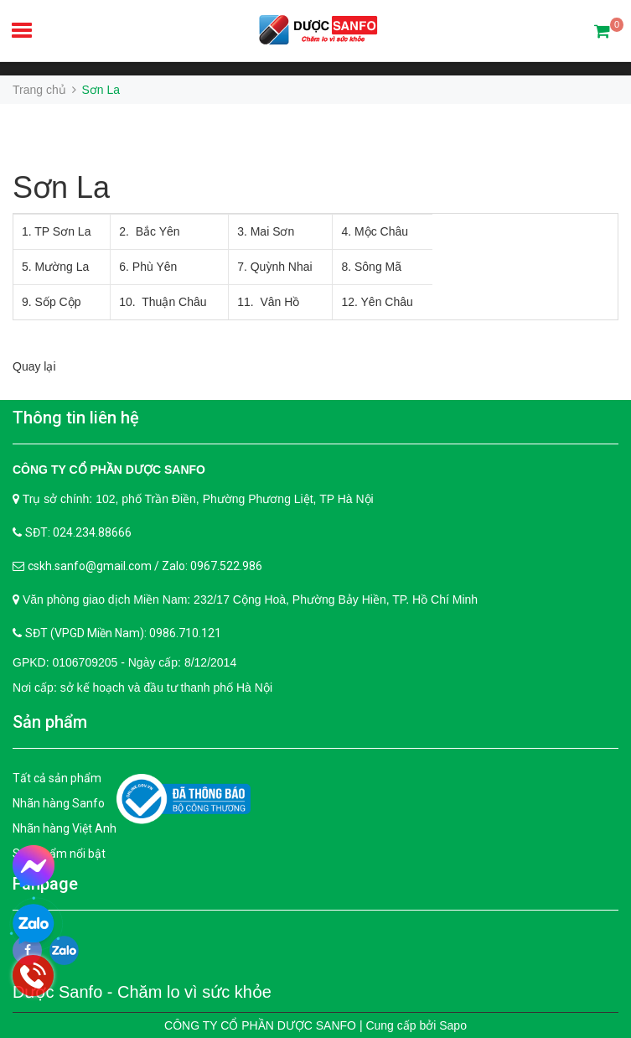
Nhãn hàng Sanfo (59, 803)
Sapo (453, 1025)
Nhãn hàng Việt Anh (64, 828)
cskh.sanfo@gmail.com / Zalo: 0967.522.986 (145, 566)
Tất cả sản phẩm (57, 778)
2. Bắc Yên (149, 231)
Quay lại (34, 366)
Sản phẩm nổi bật (59, 853)
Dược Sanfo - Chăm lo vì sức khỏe (142, 992)
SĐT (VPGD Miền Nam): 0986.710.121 (123, 633)
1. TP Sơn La (56, 231)
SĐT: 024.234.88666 (78, 532)
